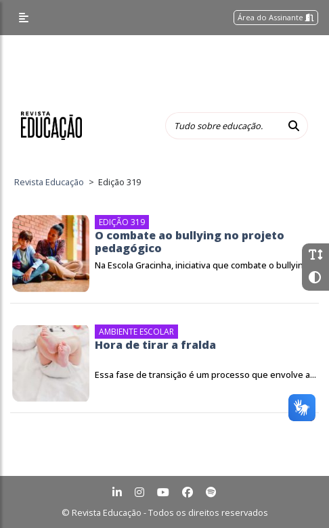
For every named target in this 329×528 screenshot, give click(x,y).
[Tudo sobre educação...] (222, 125)
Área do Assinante (276, 17)
